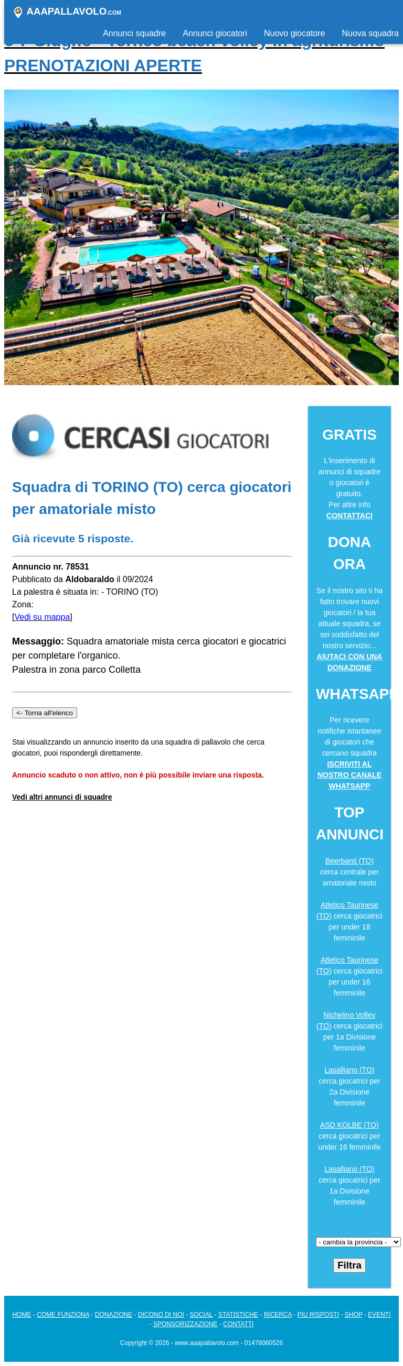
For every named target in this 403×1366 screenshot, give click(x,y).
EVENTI (379, 1314)
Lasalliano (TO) (349, 1070)
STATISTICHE (238, 1314)
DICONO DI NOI (161, 1314)
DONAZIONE (113, 1314)
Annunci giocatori (215, 33)
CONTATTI (238, 1324)
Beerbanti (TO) (349, 861)
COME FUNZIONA (63, 1314)
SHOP (354, 1314)
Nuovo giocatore (294, 33)
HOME (21, 1314)
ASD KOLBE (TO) (349, 1125)
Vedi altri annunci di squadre (62, 797)
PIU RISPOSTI (318, 1314)
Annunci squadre (134, 33)
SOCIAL (201, 1314)
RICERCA (278, 1314)
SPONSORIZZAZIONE (185, 1324)
